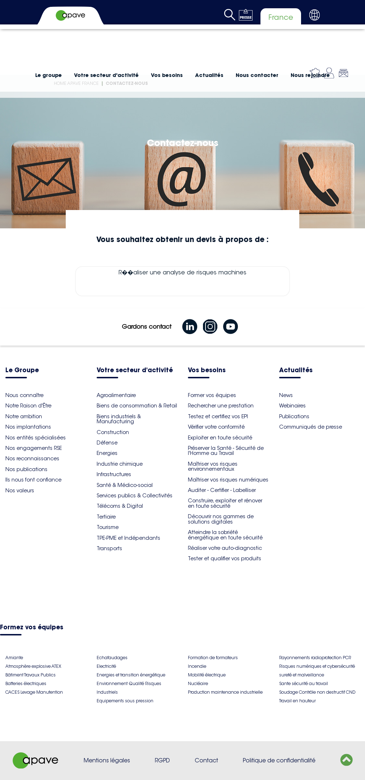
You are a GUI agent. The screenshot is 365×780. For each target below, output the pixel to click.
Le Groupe (22, 370)
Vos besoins (167, 75)
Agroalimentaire (116, 395)
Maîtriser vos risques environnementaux (212, 466)
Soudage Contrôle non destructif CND (317, 692)
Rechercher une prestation (221, 405)
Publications (294, 416)
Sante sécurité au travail (303, 683)
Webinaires (292, 405)
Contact (206, 760)
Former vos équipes (212, 395)
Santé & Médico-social (125, 485)
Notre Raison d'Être (28, 405)
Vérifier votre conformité (216, 427)
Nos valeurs (19, 490)
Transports (109, 548)
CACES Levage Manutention (34, 692)
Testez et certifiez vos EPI (218, 416)
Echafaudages (112, 657)
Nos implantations (28, 427)
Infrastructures (114, 474)
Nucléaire (198, 683)
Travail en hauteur (297, 700)
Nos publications (26, 469)
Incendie (197, 666)
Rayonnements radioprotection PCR (315, 657)
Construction (113, 432)
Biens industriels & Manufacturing (119, 419)
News (286, 395)
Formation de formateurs (213, 657)
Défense (107, 442)
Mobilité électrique (207, 675)
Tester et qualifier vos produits (224, 558)
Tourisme (108, 527)
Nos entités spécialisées (35, 437)
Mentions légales (107, 760)
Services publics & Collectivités (134, 495)
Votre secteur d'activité (106, 75)
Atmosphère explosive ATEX (33, 666)
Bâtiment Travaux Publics (30, 675)
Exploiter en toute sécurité (220, 437)
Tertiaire (106, 517)
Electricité (106, 666)
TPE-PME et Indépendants (128, 538)
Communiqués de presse (310, 427)
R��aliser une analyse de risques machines (182, 281)
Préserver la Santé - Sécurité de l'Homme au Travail (226, 450)
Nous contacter (257, 75)
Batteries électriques (25, 683)
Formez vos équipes (31, 627)
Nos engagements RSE (33, 448)
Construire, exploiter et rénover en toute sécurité (225, 503)
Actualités (209, 75)
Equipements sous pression (125, 700)
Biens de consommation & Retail (137, 405)
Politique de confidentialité (279, 760)
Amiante (14, 657)
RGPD (162, 760)
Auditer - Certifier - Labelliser (222, 490)
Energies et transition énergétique (131, 675)
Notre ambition (23, 416)
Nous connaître (24, 395)
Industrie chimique (120, 464)
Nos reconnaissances (32, 458)
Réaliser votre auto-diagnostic (225, 548)
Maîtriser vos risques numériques (228, 479)
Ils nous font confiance (33, 479)
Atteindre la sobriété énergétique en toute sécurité (225, 534)
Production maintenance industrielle (225, 692)
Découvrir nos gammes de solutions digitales (221, 519)
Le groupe (48, 75)
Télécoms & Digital (120, 506)
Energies (107, 453)
